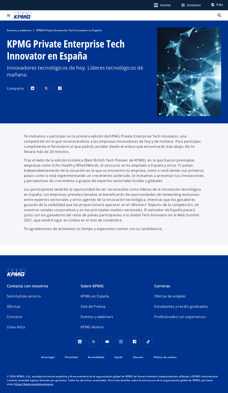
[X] (93, 341)
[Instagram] (121, 341)
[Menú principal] (8, 15)
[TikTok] (148, 341)
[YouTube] (107, 341)
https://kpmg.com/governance (33, 384)
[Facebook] (134, 341)
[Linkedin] (80, 341)
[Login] (162, 5)
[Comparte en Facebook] (60, 88)
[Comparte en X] (46, 88)
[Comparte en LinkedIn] (32, 88)
